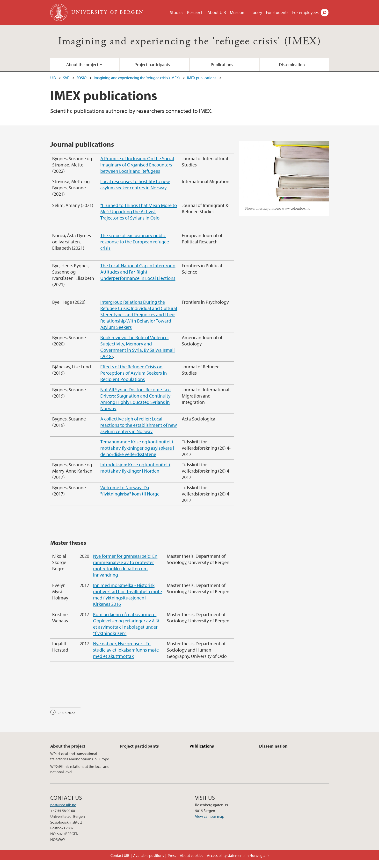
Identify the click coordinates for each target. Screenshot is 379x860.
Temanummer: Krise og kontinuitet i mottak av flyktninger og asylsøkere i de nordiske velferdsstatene (137, 448)
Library (255, 12)
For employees (305, 12)
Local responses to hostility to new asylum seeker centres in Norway (135, 184)
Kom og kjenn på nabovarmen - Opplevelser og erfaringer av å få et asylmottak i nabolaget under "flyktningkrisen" (126, 623)
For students (277, 12)
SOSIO (81, 77)
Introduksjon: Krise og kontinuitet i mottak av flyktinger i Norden (135, 467)
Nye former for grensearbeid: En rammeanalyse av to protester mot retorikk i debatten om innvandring (125, 565)
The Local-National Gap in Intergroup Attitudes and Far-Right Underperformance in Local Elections (137, 271)
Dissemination (292, 64)
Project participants (152, 64)
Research (195, 12)
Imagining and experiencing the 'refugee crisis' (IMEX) (189, 41)
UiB (53, 77)
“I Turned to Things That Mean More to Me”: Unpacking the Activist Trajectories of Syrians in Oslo (138, 211)
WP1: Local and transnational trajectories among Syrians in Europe (79, 756)
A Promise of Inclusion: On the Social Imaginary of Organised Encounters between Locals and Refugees (137, 164)
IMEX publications (201, 77)
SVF (66, 77)
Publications (222, 64)
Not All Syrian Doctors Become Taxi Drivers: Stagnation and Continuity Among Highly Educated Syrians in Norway (135, 398)
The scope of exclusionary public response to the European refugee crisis (134, 241)
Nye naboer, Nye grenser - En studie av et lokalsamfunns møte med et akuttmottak (126, 649)
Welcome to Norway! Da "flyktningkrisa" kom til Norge (130, 490)
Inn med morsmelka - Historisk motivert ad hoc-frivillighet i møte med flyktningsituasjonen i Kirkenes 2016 (127, 594)
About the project (82, 64)
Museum (238, 12)
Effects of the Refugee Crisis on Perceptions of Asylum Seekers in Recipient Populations (133, 373)
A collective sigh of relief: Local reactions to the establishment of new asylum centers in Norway (138, 425)
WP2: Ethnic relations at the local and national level (79, 769)
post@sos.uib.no (63, 804)
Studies (176, 12)
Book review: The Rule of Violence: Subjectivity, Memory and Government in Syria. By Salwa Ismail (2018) (137, 346)
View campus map (209, 816)
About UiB (216, 12)
